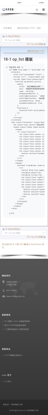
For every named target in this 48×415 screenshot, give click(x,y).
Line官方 (7, 381)
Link (19, 3)
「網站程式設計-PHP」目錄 (28, 28)
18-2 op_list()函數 (36, 44)
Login (41, 3)
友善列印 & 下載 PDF (13, 244)
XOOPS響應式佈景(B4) (13, 355)
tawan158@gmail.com (15, 296)
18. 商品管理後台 (11, 36)
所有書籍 (7, 28)
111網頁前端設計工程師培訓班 (16, 329)
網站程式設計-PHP (36, 51)
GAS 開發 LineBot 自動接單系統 (17, 321)
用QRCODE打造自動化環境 (15, 325)
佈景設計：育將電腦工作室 (13, 404)
